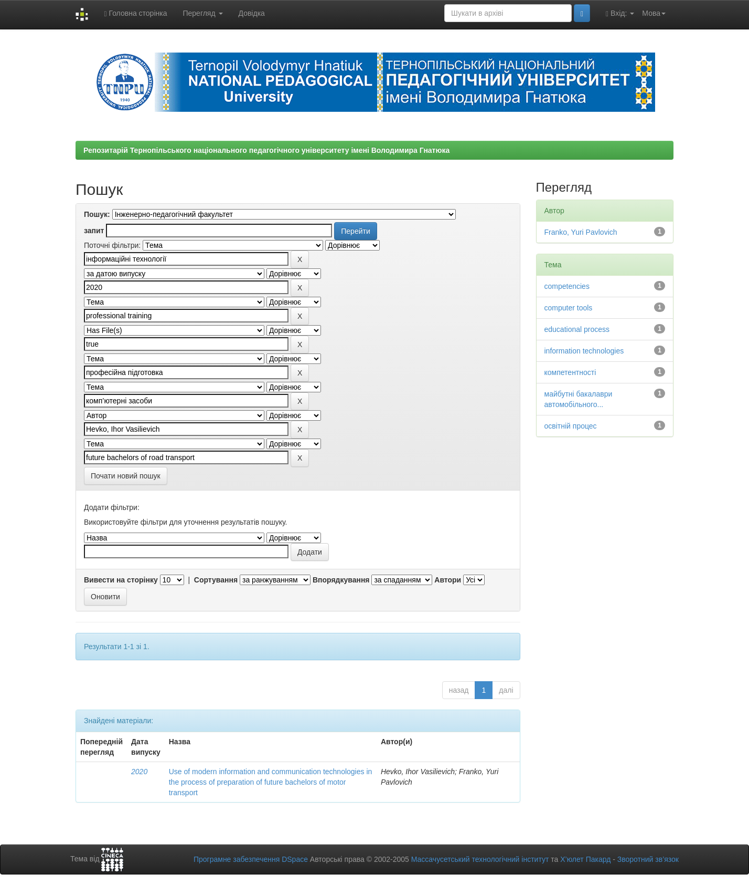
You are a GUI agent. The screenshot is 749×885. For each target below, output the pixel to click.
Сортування (216, 580)
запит (94, 230)
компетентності (570, 372)
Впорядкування (341, 580)
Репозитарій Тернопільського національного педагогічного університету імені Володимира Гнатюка (266, 150)
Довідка (252, 13)
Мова (654, 13)
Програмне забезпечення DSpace (251, 859)
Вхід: (620, 13)
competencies (567, 286)
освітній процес (570, 426)
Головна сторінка (135, 13)
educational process (577, 329)
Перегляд (202, 13)
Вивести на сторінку (121, 580)
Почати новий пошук (125, 476)
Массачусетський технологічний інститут (480, 859)
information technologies (584, 351)
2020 (139, 771)
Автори (447, 580)
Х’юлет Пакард (585, 859)
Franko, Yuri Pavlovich (580, 232)
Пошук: (97, 214)
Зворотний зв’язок (648, 859)
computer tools (568, 308)
